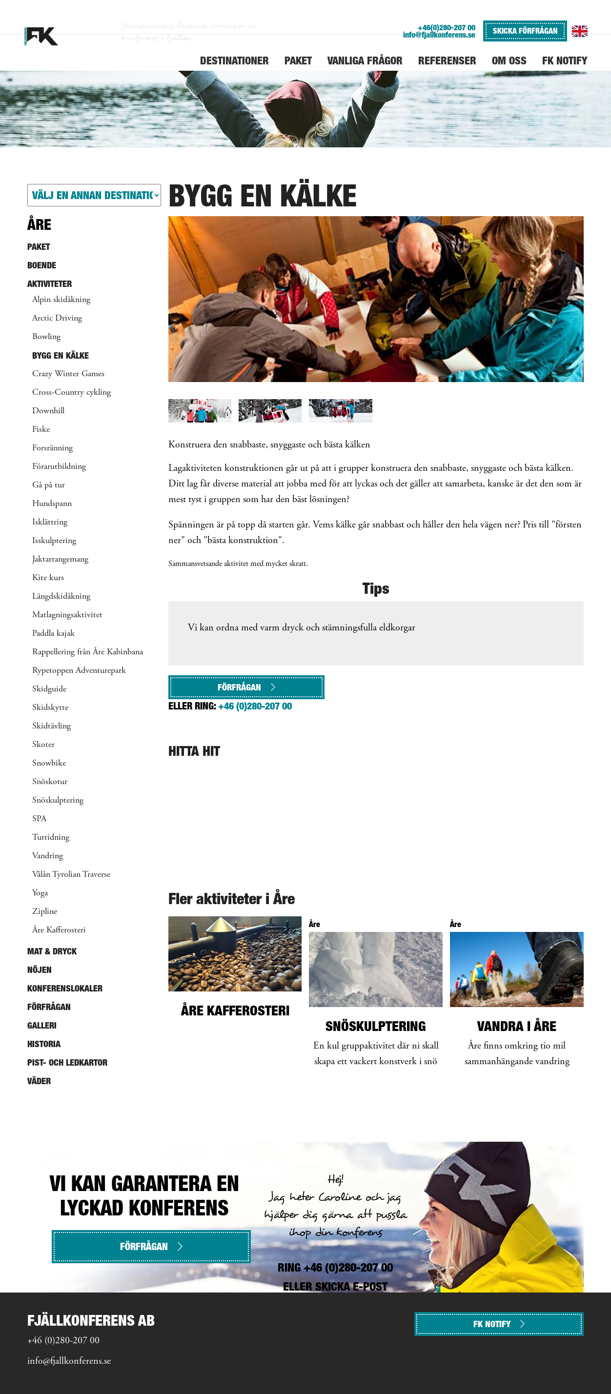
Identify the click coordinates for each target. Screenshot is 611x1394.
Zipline (44, 912)
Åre (39, 224)
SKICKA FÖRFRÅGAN (525, 31)
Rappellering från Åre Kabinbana (87, 652)
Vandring (47, 856)
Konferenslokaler (64, 988)
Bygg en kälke (60, 355)
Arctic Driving (57, 318)
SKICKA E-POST (351, 1286)
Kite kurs (48, 578)
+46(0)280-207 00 (446, 27)
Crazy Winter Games (68, 374)
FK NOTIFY (499, 1324)
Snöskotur (49, 782)
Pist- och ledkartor (67, 1062)
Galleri (42, 1025)
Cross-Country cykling (71, 392)
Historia (44, 1044)
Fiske (41, 429)
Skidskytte (50, 708)
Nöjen (39, 970)
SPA (39, 819)
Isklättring (49, 522)
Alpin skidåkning (61, 300)
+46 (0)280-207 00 (255, 706)
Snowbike (49, 763)
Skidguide (49, 689)
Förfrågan (246, 687)
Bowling (46, 337)
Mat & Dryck (52, 951)
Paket (38, 247)
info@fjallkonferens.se (439, 35)
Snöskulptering (57, 800)
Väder (39, 1081)
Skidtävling (51, 726)
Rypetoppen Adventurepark (79, 671)
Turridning (50, 837)
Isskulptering (54, 541)
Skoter (43, 745)
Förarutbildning (59, 467)
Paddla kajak (53, 633)
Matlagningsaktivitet (67, 615)
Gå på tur (48, 485)
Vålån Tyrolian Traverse (71, 874)
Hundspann (52, 504)
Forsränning (52, 448)
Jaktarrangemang (60, 559)
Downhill (48, 411)
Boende (41, 265)
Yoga (40, 893)
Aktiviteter (49, 284)
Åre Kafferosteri (59, 930)
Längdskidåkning (61, 596)
